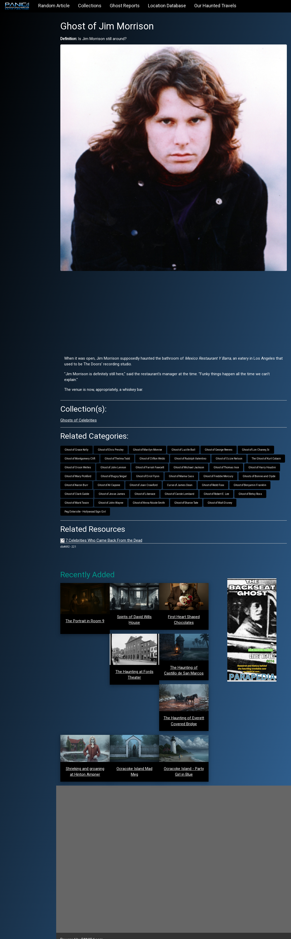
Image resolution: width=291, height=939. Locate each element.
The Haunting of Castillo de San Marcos (188, 662)
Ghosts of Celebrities (87, 411)
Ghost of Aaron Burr (166, 476)
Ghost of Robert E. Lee (86, 494)
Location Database (167, 5)
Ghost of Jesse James (194, 485)
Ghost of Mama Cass (262, 467)
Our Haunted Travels (215, 5)
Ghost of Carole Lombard (262, 485)
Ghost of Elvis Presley (119, 440)
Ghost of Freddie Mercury (88, 476)
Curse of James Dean (270, 476)
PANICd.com (101, 932)
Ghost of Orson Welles (125, 458)
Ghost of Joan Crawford (234, 476)
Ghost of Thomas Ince (86, 467)
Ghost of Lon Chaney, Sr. (265, 440)
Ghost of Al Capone (199, 476)
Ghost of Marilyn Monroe (156, 440)
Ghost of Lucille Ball (192, 440)
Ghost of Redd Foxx (84, 485)
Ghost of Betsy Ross (120, 494)
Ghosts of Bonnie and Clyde (129, 476)
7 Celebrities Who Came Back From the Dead (112, 531)
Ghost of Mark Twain (153, 494)
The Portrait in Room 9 (93, 612)
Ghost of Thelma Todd (126, 449)
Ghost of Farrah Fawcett (197, 458)
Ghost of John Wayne (187, 494)
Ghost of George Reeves (227, 440)
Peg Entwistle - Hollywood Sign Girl (128, 502)
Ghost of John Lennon (160, 458)
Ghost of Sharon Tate (263, 494)
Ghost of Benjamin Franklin (121, 485)
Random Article (54, 5)
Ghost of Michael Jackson (236, 458)
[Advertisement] (178, 302)
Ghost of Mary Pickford (158, 467)
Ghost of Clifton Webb (161, 449)
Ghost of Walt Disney (85, 502)
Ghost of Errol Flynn (228, 467)
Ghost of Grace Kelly (85, 440)
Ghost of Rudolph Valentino (199, 449)
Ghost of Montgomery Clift (88, 449)
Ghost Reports (125, 5)
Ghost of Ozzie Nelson (237, 449)
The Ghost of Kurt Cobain (87, 458)
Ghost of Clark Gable (159, 485)
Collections (89, 5)
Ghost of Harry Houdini (122, 467)
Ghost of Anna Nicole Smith (225, 494)
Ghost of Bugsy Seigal (194, 467)
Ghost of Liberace (227, 485)
